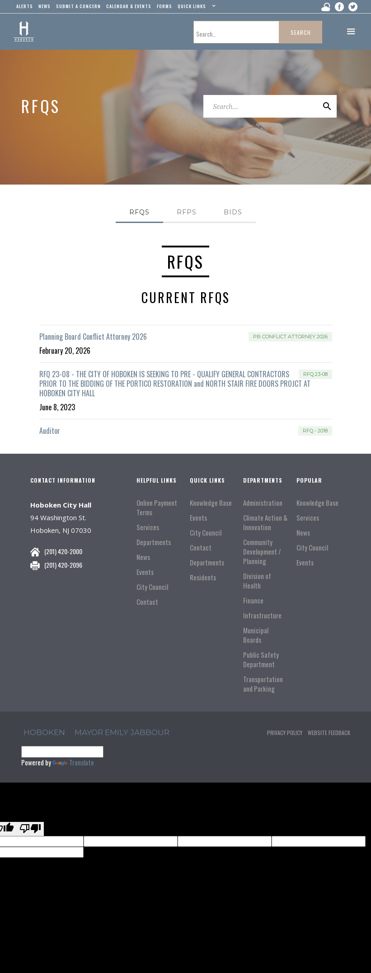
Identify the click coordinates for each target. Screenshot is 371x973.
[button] (195, 8)
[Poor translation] (30, 829)
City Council (152, 587)
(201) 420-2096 (63, 565)
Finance (253, 600)
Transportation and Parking (263, 683)
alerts (24, 6)
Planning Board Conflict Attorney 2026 (93, 337)
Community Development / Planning (262, 551)
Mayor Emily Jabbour (122, 732)
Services (147, 527)
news (44, 6)
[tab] (139, 213)
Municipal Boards (255, 635)
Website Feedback (329, 732)
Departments (153, 542)
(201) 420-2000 (63, 551)
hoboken (44, 732)
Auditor (49, 431)
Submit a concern (78, 6)
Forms (164, 6)
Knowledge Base (211, 503)
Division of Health (257, 580)
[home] (23, 32)
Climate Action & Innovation (265, 522)
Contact (147, 602)
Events (145, 572)
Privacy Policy (284, 732)
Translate (73, 762)
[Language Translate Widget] (62, 752)
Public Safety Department (261, 659)
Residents (203, 577)
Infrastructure (262, 615)
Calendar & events (128, 6)
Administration (262, 503)
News (143, 557)
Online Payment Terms (156, 507)
